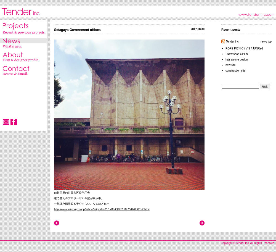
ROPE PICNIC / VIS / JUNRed (244, 48)
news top (266, 41)
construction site (235, 70)
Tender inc (232, 41)
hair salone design (236, 59)
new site (230, 65)
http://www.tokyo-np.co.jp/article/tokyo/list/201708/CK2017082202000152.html (102, 209)
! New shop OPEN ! (237, 54)
